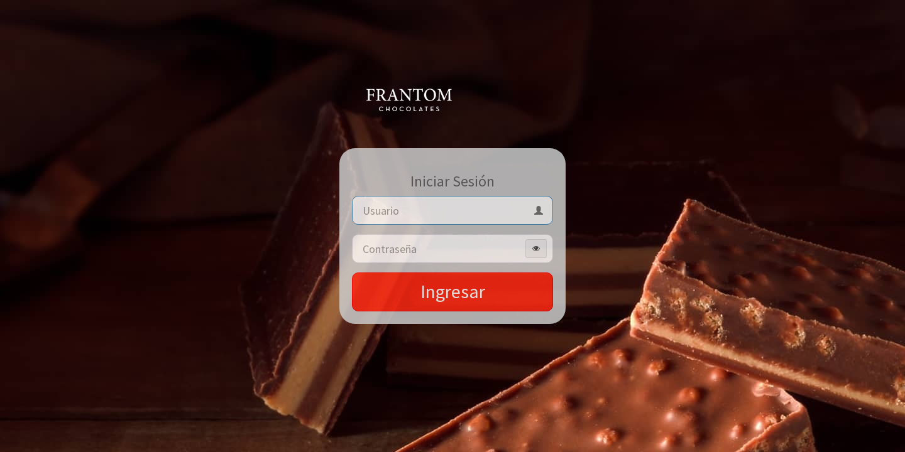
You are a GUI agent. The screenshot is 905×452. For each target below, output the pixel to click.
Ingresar (452, 291)
